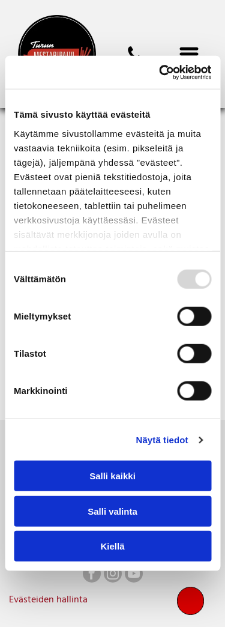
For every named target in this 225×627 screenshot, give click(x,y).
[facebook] (92, 575)
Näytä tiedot (162, 440)
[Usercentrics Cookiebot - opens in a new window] (160, 72)
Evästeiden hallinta (48, 600)
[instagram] (113, 575)
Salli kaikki (112, 476)
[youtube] (134, 575)
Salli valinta (112, 511)
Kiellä (112, 546)
